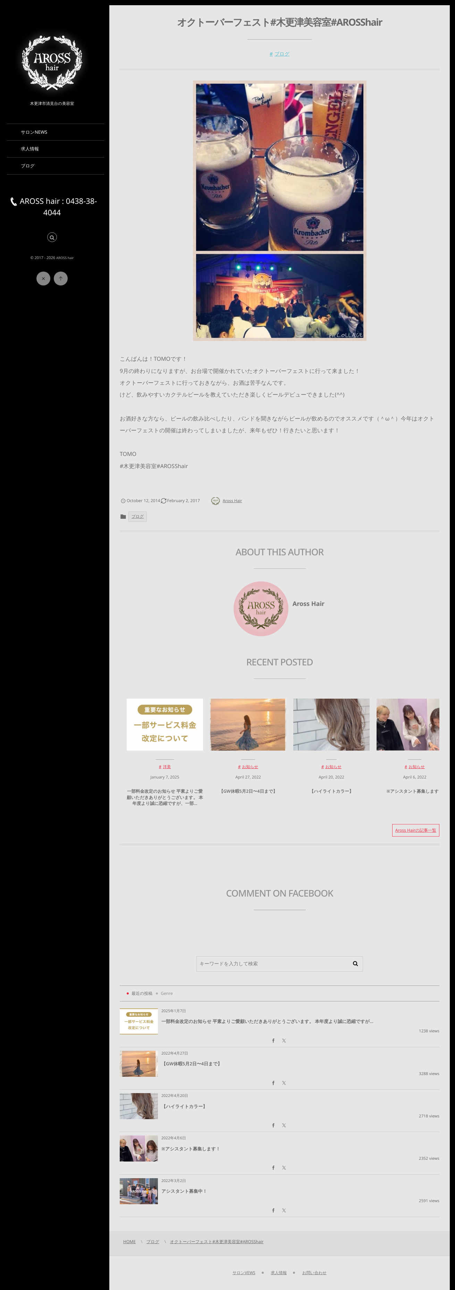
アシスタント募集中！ (184, 1191)
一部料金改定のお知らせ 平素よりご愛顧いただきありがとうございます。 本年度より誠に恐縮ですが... (267, 1021)
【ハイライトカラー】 (331, 795)
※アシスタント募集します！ (414, 795)
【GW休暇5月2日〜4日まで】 (248, 795)
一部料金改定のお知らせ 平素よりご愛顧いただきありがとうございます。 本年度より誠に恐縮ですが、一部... (165, 801)
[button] (52, 237)
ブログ (282, 54)
